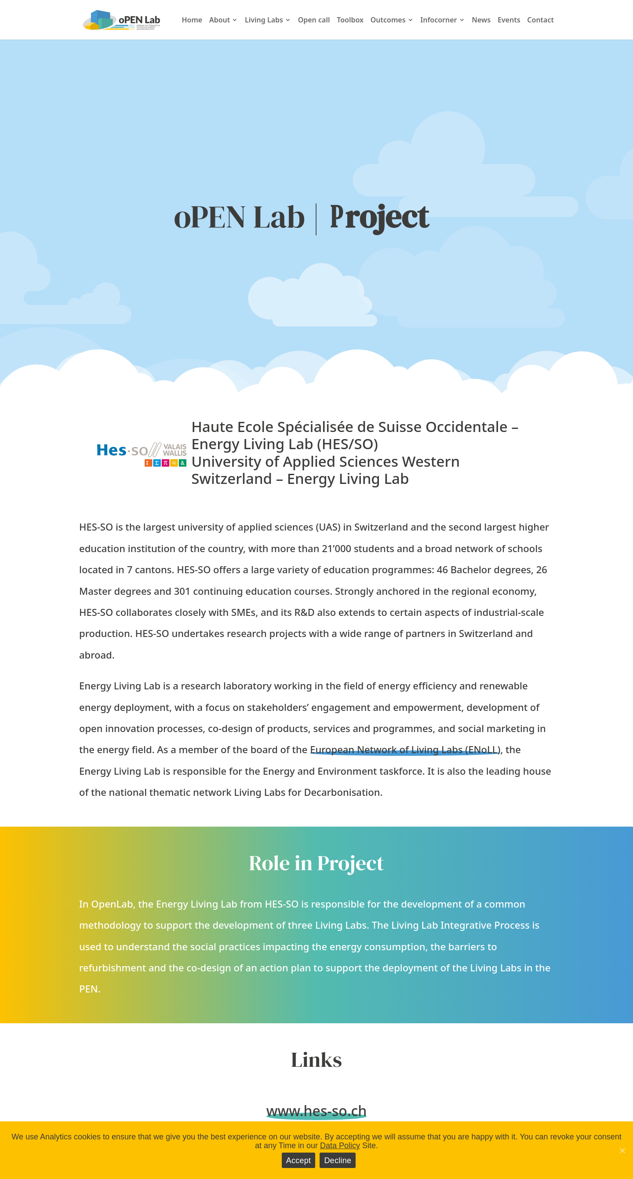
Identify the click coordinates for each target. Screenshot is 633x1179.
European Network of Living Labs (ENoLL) (405, 749)
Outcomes (388, 21)
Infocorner (438, 21)
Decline (337, 1160)
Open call (314, 21)
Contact (540, 21)
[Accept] (622, 1150)
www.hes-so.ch (316, 1110)
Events (509, 21)
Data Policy (340, 1145)
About (219, 21)
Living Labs (264, 21)
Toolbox (350, 21)
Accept (298, 1160)
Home (192, 21)
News (481, 21)
